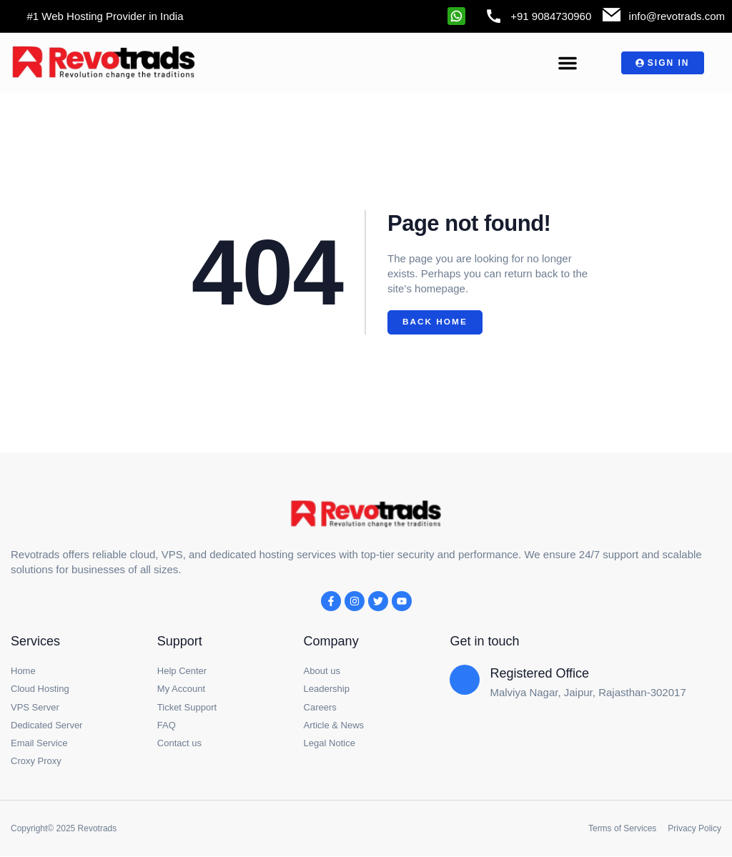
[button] (568, 63)
